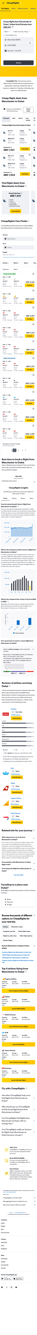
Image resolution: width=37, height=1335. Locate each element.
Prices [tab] (5, 498)
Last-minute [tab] (28, 119)
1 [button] (14, 450)
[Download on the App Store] (18, 1278)
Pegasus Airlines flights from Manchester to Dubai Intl (18, 961)
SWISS (13, 783)
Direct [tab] (20, 118)
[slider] (35, 257)
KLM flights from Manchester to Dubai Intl (15, 957)
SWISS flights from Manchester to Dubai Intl (16, 955)
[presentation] (13, 27)
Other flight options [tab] (26, 936)
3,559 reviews (15, 715)
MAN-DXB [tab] (18, 476)
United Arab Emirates (20, 1212)
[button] (3, 3)
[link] (15, 211)
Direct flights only (11, 35)
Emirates (13, 709)
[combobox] (7, 32)
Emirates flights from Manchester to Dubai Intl (16, 952)
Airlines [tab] (14, 498)
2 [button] (18, 450)
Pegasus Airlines (16, 798)
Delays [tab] (23, 498)
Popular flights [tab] (7, 940)
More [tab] (31, 498)
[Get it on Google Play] (6, 1278)
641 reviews (15, 804)
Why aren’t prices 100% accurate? (19, 1205)
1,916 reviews (15, 789)
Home (10, 1212)
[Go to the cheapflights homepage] (14, 3)
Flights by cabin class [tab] (9, 936)
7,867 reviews (15, 819)
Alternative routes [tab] (17, 927)
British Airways (15, 813)
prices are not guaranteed (9, 1192)
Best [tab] (13, 118)
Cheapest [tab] (6, 118)
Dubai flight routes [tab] (24, 931)
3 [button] (22, 450)
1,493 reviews (15, 774)
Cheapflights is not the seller (19, 1198)
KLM (12, 768)
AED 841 (7, 27)
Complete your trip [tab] (9, 931)
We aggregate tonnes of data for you (19, 1201)
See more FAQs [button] (18, 875)
